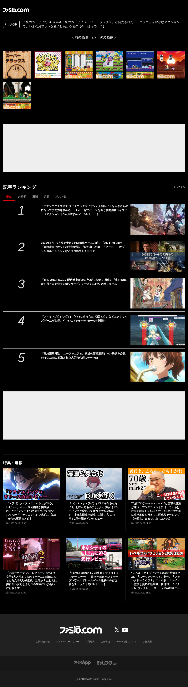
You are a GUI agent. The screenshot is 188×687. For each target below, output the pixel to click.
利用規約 (89, 641)
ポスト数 (60, 196)
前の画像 (82, 37)
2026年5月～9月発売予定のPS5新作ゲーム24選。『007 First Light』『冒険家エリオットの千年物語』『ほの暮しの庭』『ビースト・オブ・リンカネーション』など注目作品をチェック (84, 246)
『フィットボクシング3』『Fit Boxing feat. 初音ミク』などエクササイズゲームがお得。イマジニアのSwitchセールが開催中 (84, 318)
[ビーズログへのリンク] (107, 662)
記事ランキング (19, 187)
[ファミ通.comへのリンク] (16, 10)
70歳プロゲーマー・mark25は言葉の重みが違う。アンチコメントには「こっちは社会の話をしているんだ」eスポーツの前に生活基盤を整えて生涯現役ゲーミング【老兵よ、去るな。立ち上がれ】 (156, 511)
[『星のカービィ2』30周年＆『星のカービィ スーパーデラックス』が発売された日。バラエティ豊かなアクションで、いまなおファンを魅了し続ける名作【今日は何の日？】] (17, 65)
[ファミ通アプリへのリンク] (82, 662)
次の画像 (106, 37)
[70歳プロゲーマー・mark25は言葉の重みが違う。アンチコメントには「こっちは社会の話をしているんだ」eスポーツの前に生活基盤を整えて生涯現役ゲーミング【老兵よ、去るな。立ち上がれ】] (156, 484)
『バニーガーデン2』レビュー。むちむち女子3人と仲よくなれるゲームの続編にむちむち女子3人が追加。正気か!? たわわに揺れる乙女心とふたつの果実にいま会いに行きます (31, 580)
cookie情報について (126, 641)
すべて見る (179, 187)
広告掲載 (147, 641)
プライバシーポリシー (67, 641)
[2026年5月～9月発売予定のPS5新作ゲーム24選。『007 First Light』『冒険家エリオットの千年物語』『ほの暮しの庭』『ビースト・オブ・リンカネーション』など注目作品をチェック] (157, 256)
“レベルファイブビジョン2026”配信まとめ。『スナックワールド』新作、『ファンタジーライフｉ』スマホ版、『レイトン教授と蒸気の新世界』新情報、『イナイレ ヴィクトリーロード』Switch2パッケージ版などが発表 (155, 580)
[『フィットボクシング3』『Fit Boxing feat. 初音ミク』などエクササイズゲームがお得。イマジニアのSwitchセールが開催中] (157, 330)
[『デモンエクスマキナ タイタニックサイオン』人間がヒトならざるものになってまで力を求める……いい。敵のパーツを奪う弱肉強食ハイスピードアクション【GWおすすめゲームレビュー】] (157, 219)
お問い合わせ (43, 641)
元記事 (10, 25)
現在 (9, 196)
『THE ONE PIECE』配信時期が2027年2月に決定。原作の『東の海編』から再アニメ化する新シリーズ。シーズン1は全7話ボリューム (85, 281)
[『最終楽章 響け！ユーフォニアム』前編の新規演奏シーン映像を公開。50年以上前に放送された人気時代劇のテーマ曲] (157, 367)
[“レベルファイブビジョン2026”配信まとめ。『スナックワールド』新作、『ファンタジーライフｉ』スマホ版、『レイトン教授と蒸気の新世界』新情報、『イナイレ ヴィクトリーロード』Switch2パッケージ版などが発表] (156, 554)
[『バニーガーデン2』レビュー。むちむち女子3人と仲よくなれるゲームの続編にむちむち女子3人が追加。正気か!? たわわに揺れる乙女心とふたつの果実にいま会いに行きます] (31, 554)
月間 (46, 196)
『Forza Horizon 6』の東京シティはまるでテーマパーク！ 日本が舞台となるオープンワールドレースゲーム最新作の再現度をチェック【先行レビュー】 (94, 578)
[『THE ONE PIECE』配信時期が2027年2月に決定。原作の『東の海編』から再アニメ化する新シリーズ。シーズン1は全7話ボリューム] (157, 293)
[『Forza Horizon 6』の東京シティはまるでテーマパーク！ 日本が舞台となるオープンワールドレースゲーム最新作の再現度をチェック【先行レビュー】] (94, 554)
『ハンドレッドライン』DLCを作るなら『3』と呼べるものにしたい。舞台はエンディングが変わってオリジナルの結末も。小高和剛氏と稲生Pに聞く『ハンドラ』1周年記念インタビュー (94, 511)
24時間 (22, 196)
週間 (35, 196)
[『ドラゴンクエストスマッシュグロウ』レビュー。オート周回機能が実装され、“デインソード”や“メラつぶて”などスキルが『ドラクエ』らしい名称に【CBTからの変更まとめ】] (31, 484)
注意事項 (105, 641)
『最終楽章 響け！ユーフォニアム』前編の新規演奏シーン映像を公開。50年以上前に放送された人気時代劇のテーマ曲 (84, 355)
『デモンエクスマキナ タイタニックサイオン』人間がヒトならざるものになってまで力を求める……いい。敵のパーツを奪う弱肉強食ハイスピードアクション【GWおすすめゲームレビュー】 (84, 210)
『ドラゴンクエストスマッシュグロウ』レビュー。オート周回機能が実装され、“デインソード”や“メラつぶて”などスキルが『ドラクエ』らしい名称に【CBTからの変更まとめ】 (31, 511)
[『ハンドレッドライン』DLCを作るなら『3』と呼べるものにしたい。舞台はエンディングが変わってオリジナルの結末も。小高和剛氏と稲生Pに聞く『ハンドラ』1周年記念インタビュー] (94, 484)
